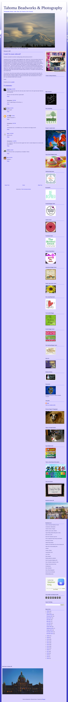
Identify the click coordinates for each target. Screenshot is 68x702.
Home (24, 185)
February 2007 (50, 616)
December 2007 (50, 633)
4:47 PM (12, 115)
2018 (48, 653)
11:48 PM (14, 141)
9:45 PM (14, 123)
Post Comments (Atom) (26, 189)
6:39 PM (10, 157)
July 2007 (49, 624)
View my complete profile (50, 405)
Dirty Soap (9, 89)
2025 (48, 658)
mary (8, 133)
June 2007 (49, 623)
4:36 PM (11, 108)
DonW (8, 149)
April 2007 (49, 619)
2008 (48, 635)
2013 (48, 644)
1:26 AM (11, 149)
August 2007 (49, 626)
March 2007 (49, 617)
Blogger (43, 699)
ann (8, 157)
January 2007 (49, 614)
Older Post (40, 185)
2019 (48, 654)
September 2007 (50, 628)
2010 (48, 639)
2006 (48, 611)
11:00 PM (11, 133)
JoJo (8, 115)
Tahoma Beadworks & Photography (33, 7)
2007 (48, 612)
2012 (48, 642)
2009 (48, 637)
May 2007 (49, 621)
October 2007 (49, 630)
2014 (48, 646)
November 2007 (50, 631)
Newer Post (7, 185)
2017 (48, 651)
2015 (48, 647)
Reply (8, 96)
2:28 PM (13, 89)
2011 (48, 641)
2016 (48, 649)
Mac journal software (58, 588)
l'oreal (8, 108)
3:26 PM (14, 100)
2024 (48, 656)
